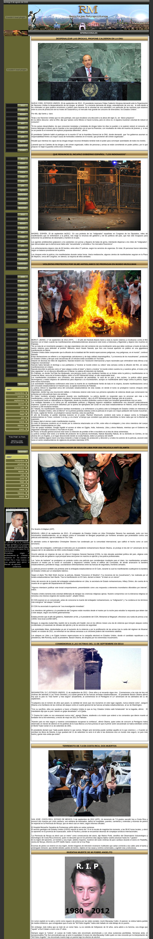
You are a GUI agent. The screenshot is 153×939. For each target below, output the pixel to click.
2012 (23, 105)
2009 (23, 277)
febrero (22, 114)
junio (23, 132)
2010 (23, 215)
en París (21, 437)
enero (22, 110)
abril (22, 123)
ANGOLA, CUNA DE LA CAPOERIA (17, 441)
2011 (23, 159)
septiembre (22, 146)
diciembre (22, 208)
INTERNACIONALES (88, 33)
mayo (22, 128)
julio (22, 137)
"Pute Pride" (13, 437)
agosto (22, 141)
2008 (23, 330)
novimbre (22, 204)
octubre (23, 150)
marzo (22, 119)
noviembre (22, 264)
